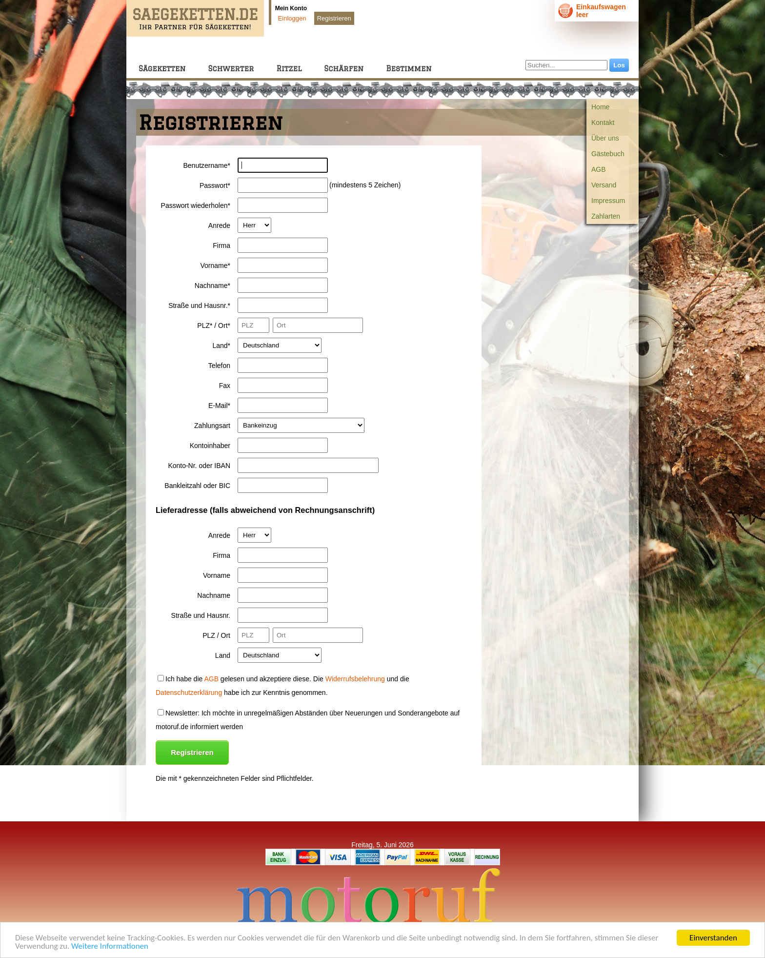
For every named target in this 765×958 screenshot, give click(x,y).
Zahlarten (605, 216)
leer (582, 15)
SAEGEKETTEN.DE (195, 14)
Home (600, 107)
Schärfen (343, 68)
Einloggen (292, 18)
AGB (598, 169)
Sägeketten (162, 68)
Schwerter (231, 68)
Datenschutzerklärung (189, 692)
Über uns (605, 138)
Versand (603, 185)
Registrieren (334, 18)
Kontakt (602, 122)
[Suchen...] (566, 65)
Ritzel (289, 68)
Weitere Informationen (109, 947)
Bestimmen (408, 68)
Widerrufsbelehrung (355, 679)
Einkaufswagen (601, 7)
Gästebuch (607, 154)
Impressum (608, 200)
